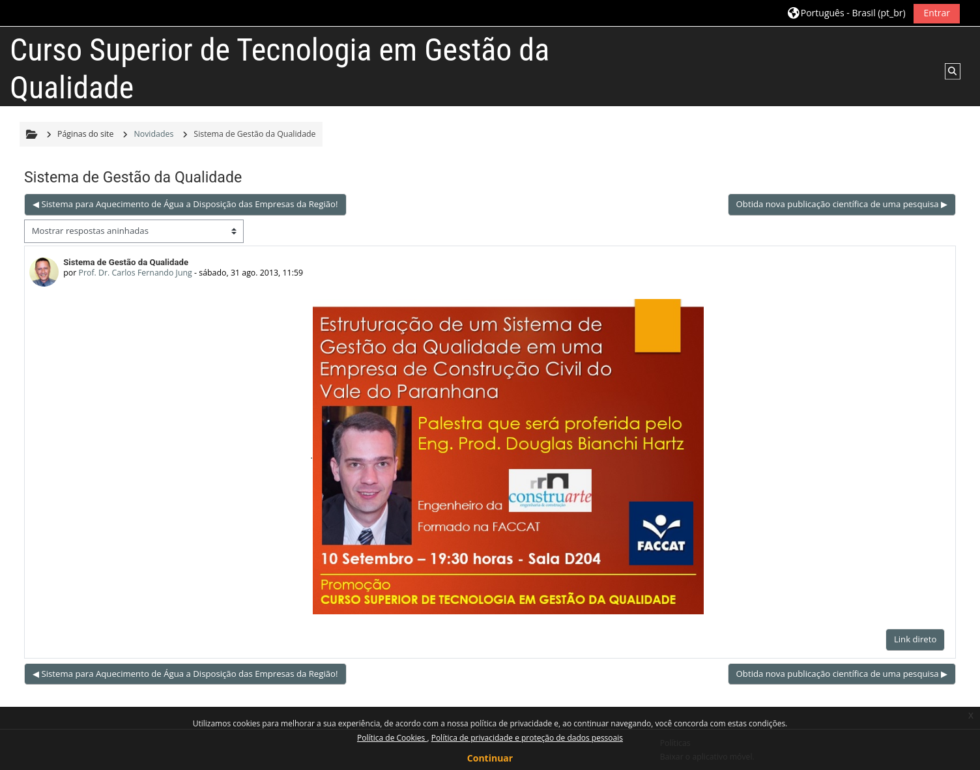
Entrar (936, 13)
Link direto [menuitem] (915, 639)
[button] (846, 13)
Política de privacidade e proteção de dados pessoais (527, 737)
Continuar (490, 758)
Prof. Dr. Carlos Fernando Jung (135, 272)
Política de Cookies (392, 737)
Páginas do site (85, 133)
